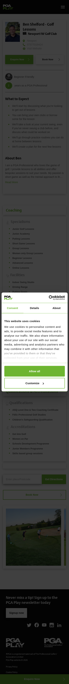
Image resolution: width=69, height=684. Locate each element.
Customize (34, 383)
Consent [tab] (12, 307)
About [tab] (56, 307)
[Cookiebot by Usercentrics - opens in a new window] (49, 297)
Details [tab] (34, 307)
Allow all (34, 371)
